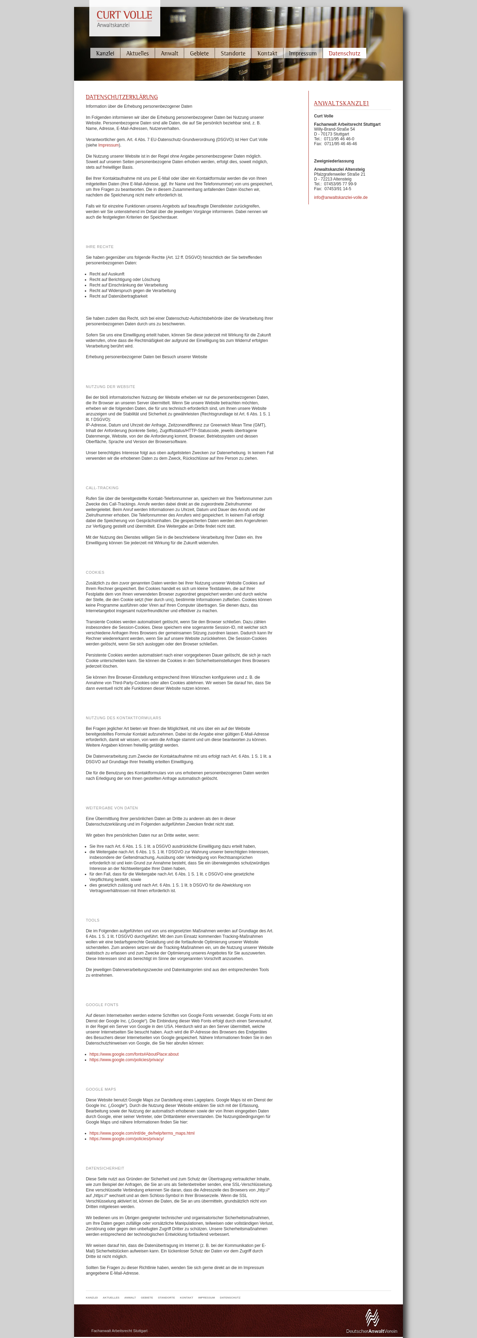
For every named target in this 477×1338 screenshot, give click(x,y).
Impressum (303, 53)
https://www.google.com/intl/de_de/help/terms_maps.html (142, 1133)
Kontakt (267, 53)
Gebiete (199, 53)
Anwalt (169, 53)
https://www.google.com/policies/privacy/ (127, 1059)
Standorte (233, 53)
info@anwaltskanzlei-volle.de (341, 197)
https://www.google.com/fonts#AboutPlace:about (134, 1054)
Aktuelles (137, 53)
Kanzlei (105, 53)
